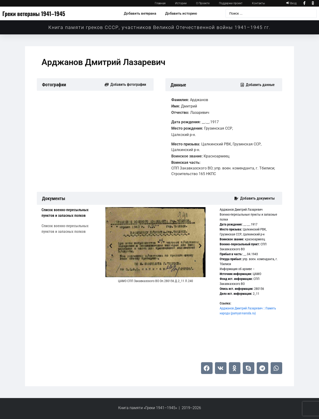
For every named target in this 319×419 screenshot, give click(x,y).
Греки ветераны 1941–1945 (33, 13)
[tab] (70, 213)
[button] (111, 246)
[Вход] (291, 3)
